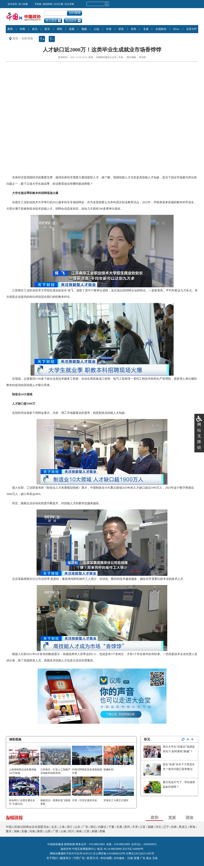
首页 (15, 38)
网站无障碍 (199, 436)
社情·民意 (27, 38)
